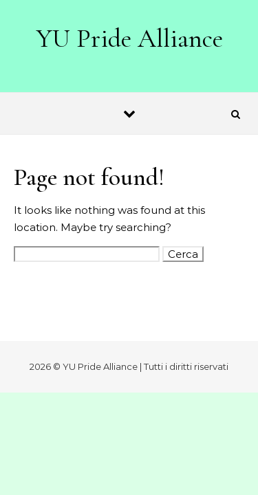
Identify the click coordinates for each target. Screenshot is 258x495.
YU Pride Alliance (129, 38)
